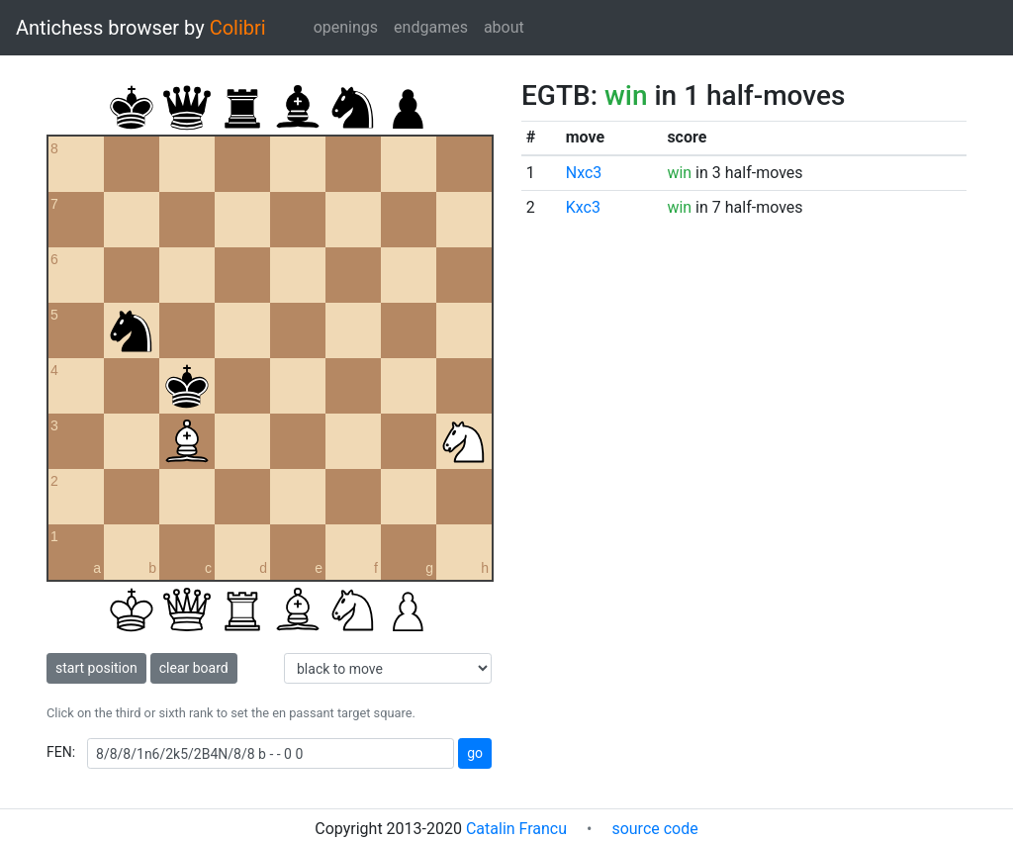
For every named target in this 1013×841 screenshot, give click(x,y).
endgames (431, 27)
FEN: (60, 752)
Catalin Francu (516, 828)
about (504, 27)
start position (96, 668)
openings (346, 27)
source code (654, 828)
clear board (194, 668)
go (475, 753)
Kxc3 (583, 207)
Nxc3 (584, 172)
